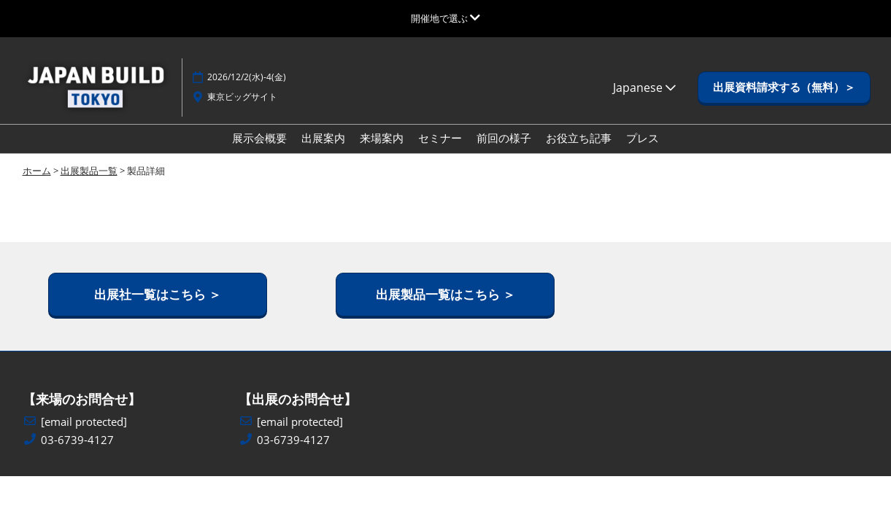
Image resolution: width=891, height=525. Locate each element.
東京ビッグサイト (242, 96)
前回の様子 (504, 138)
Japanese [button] (644, 87)
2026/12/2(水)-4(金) (246, 77)
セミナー (440, 138)
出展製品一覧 (89, 170)
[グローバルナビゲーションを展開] (445, 18)
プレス (642, 138)
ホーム (37, 170)
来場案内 (382, 138)
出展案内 (323, 138)
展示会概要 (259, 138)
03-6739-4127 (77, 440)
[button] (784, 87)
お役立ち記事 (579, 138)
